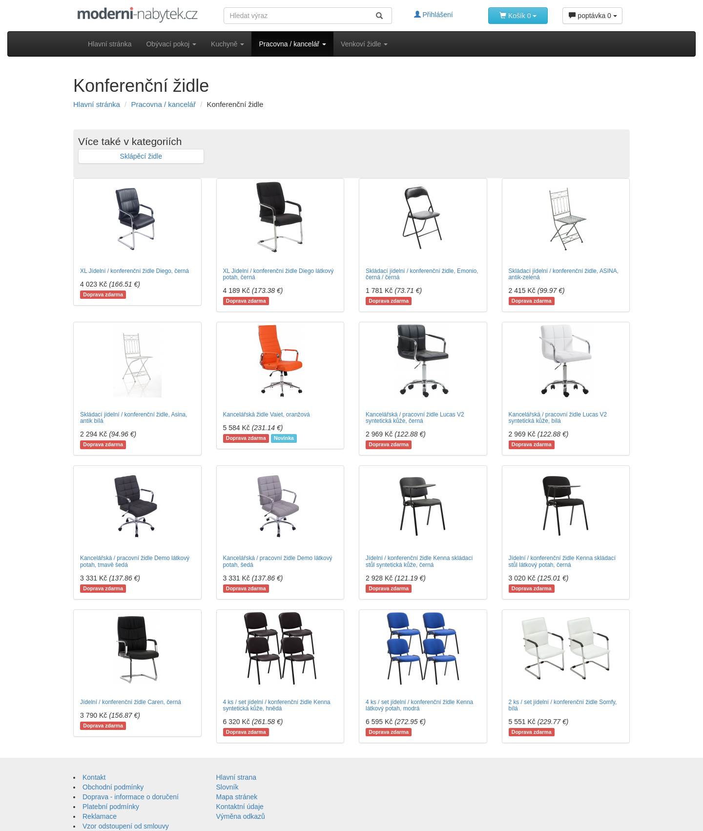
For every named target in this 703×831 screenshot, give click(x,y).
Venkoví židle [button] (364, 44)
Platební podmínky (111, 806)
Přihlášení (433, 15)
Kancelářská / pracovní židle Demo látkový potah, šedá (277, 561)
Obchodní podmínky (113, 787)
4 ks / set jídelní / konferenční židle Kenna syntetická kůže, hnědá (277, 705)
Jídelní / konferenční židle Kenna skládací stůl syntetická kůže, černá (419, 561)
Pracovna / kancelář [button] (292, 44)
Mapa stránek (237, 797)
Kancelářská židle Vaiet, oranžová (266, 414)
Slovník (227, 787)
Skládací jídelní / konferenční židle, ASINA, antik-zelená (564, 274)
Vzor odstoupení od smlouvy (126, 826)
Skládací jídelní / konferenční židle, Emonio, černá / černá (422, 274)
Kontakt (94, 777)
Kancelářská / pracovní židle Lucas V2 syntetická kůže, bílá (558, 417)
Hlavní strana (236, 777)
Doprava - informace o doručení (131, 797)
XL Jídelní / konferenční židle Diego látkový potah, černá (278, 274)
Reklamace (100, 816)
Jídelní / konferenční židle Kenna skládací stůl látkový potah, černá (562, 561)
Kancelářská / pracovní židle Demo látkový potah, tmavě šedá (134, 561)
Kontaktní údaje (240, 806)
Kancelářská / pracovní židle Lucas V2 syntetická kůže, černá (415, 417)
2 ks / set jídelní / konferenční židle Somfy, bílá (563, 705)
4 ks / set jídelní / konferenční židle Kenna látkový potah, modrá (419, 705)
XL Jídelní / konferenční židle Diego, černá (134, 271)
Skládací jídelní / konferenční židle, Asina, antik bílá (133, 417)
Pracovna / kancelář (163, 104)
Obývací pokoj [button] (171, 44)
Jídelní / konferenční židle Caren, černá (130, 702)
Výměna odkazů (240, 816)
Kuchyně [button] (227, 44)
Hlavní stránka (109, 44)
